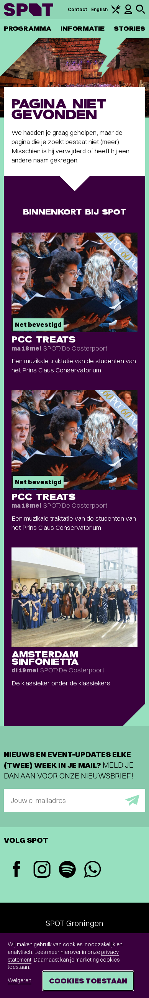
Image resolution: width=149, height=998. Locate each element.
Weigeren (19, 980)
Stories (129, 29)
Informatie (83, 29)
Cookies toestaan (88, 980)
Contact (78, 9)
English (99, 9)
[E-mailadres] (74, 800)
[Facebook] (16, 870)
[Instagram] (41, 870)
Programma (27, 29)
